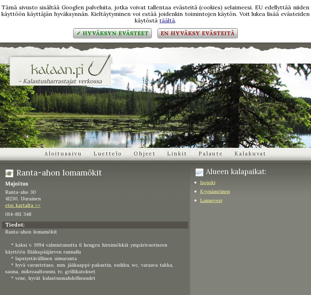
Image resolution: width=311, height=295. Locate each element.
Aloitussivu (63, 154)
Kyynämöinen (215, 191)
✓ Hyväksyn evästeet (112, 33)
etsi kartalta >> (22, 205)
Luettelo (108, 154)
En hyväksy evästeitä (198, 33)
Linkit (177, 154)
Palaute (211, 154)
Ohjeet (145, 154)
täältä (167, 20)
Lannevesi (211, 200)
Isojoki (207, 182)
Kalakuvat (250, 154)
